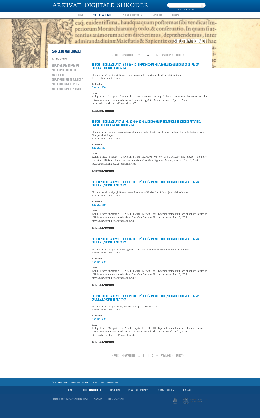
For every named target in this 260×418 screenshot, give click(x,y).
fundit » (180, 55)
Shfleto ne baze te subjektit (67, 80)
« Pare (115, 55)
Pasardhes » (167, 55)
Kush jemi (115, 390)
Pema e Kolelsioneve (138, 390)
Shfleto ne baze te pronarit (67, 89)
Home (80, 15)
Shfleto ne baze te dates (65, 84)
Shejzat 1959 (99, 204)
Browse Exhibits (166, 390)
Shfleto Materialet (103, 15)
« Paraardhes (128, 55)
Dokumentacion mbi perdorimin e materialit (70, 398)
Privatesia (98, 398)
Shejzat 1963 (99, 147)
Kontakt (176, 15)
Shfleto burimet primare (65, 66)
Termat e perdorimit (116, 398)
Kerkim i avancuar (187, 9)
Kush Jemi (157, 15)
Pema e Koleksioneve (133, 15)
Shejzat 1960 (99, 87)
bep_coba (108, 111)
